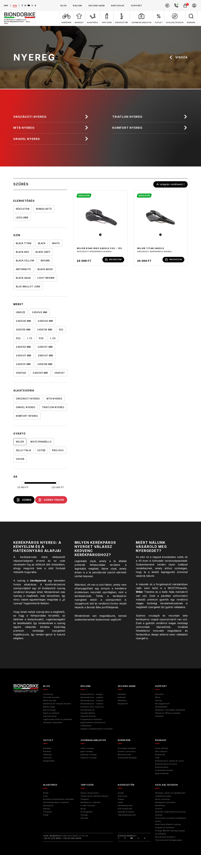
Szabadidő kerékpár (127, 758)
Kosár (83, 809)
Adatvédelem (161, 707)
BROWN (45, 260)
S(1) (61, 329)
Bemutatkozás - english (92, 697)
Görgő (121, 793)
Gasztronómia (50, 716)
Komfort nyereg (127, 128)
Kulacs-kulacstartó (90, 793)
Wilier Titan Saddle (150, 248)
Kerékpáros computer (91, 802)
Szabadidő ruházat (164, 770)
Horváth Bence (88, 710)
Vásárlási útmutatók (52, 722)
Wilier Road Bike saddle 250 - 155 (99, 248)
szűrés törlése (51, 500)
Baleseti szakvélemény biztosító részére (170, 813)
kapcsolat (118, 5)
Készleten (22, 209)
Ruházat (122, 697)
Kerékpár (122, 694)
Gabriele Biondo (88, 716)
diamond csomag (89, 758)
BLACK (42, 243)
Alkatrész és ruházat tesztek (57, 704)
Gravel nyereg (27, 139)
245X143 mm (39, 312)
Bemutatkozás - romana (92, 704)
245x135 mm (44, 329)
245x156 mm (44, 364)
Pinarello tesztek (51, 697)
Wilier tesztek (49, 700)
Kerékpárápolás (125, 805)
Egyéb (41, 450)
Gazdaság (48, 694)
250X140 (21, 373)
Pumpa (121, 799)
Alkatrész (122, 700)
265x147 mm (45, 355)
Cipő (157, 758)
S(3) (41, 338)
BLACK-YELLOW (25, 260)
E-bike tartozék (88, 805)
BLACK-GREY (42, 252)
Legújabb (22, 217)
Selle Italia (23, 450)
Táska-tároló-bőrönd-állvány (94, 796)
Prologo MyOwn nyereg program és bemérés (170, 832)
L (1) (29, 338)
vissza (178, 57)
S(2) (18, 338)
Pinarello (159, 694)
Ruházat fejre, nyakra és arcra (169, 761)
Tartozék (47, 758)
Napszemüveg (161, 773)
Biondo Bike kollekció (165, 837)
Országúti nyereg (30, 116)
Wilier (20, 441)
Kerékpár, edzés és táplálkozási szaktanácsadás (170, 794)
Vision (20, 459)
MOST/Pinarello (41, 441)
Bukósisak (160, 754)
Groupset (47, 812)
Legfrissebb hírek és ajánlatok (57, 719)
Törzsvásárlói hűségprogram (168, 840)
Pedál (46, 815)
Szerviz (158, 809)
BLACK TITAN (23, 243)
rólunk (77, 5)
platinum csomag (89, 754)
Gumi (45, 796)
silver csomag (87, 748)
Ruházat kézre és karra (166, 764)
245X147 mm (23, 355)
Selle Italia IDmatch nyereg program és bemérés (168, 826)
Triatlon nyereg (127, 116)
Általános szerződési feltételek (170, 710)
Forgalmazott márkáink (91, 719)
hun (15, 5)
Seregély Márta (88, 713)
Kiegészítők (48, 761)
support (136, 5)
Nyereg (46, 809)
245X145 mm (23, 321)
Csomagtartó (87, 812)
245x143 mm (45, 321)
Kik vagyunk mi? (162, 704)
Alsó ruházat (161, 751)
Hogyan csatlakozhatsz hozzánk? (97, 729)
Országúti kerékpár (127, 748)
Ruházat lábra (161, 767)
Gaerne (158, 700)
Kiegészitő (123, 704)
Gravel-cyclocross (127, 751)
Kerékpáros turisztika (165, 802)
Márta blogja (49, 707)
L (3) (53, 338)
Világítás (85, 799)
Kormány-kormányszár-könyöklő (58, 799)
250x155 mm (23, 329)
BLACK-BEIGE (45, 269)
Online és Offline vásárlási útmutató (168, 714)
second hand (96, 5)
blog (63, 5)
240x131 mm (23, 364)
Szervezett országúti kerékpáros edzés (170, 819)
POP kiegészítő (125, 809)
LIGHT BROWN (45, 278)
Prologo (58, 450)
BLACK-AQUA (23, 278)
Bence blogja (49, 710)
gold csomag (87, 751)
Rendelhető (44, 209)
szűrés (24, 500)
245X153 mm (23, 347)
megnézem (113, 259)
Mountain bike (124, 754)
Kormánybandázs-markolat (56, 802)
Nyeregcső (48, 805)
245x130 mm (40, 373)
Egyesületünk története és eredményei (93, 724)
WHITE (56, 243)
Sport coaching (162, 799)
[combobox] (170, 184)
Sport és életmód (51, 713)
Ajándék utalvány (126, 812)
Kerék (46, 793)
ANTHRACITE (23, 269)
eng (6, 5)
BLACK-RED (22, 252)
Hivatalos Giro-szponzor (92, 707)
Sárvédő (84, 818)
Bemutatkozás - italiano (92, 700)
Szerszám (122, 796)
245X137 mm (45, 347)
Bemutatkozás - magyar (92, 694)
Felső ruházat (161, 748)
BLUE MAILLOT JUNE (28, 286)
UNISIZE (20, 312)
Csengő (84, 815)
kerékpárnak (38, 580)
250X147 (59, 373)
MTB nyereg (24, 128)
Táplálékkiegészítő (127, 815)
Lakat (120, 802)
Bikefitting (160, 805)
